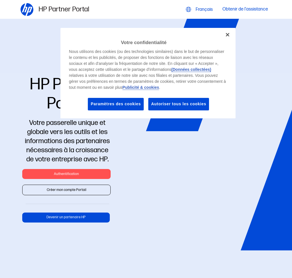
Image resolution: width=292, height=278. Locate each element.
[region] (148, 73)
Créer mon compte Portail (66, 190)
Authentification (66, 174)
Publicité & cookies (140, 87)
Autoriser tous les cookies (178, 104)
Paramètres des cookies (116, 104)
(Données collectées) (191, 69)
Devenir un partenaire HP (66, 217)
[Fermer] (227, 34)
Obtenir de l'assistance (245, 9)
